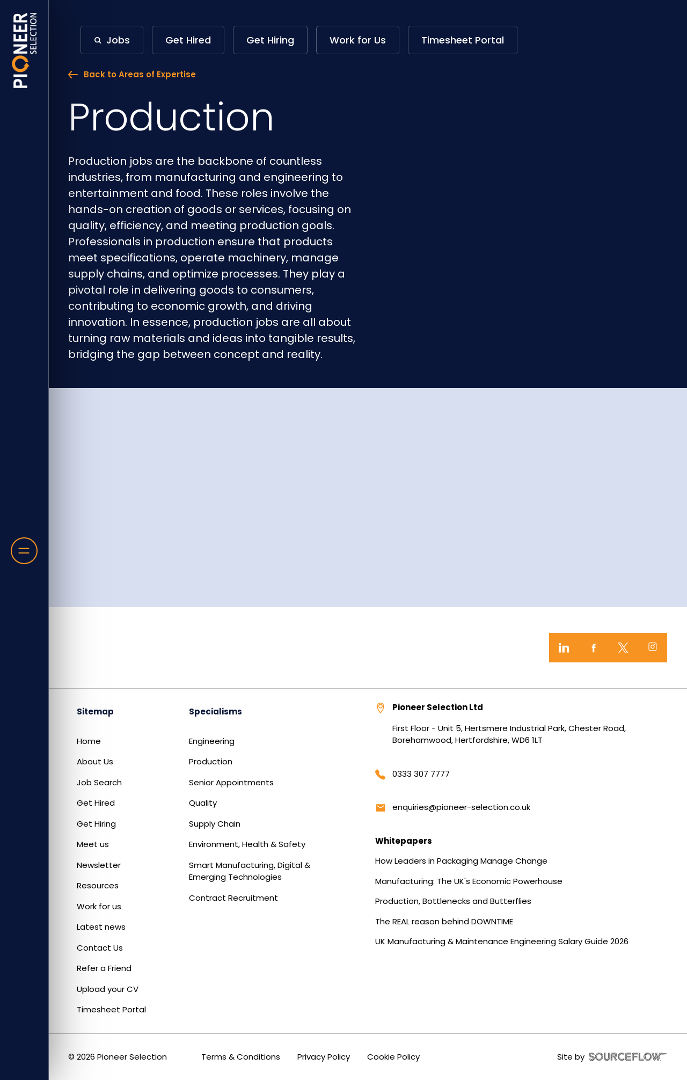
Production (210, 761)
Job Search (99, 782)
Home (89, 741)
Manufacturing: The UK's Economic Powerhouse (468, 881)
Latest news (101, 926)
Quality (203, 802)
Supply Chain (214, 823)
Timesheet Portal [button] (462, 40)
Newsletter (99, 865)
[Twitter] (623, 647)
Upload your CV (107, 989)
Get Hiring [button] (270, 40)
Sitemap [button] (95, 711)
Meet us (93, 844)
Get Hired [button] (188, 40)
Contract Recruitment (233, 897)
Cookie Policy (393, 1056)
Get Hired (96, 802)
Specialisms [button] (215, 711)
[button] (112, 40)
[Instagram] (652, 647)
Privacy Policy (323, 1056)
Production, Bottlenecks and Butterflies (453, 901)
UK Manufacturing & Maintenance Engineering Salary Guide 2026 (501, 941)
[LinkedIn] (564, 647)
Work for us (99, 906)
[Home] (24, 50)
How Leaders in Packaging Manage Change (461, 860)
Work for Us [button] (358, 40)
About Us (95, 761)
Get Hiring (96, 823)
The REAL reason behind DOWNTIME (444, 921)
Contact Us (100, 947)
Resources (98, 885)
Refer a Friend (104, 968)
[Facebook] (593, 647)
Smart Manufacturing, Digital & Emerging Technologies (249, 871)
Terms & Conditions (240, 1056)
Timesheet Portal (111, 1009)
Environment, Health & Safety (247, 844)
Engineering (212, 741)
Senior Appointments (231, 782)
